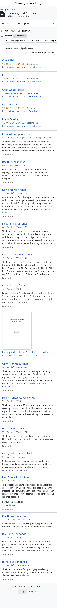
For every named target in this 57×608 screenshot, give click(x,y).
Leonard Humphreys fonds (17, 134)
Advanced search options (16, 23)
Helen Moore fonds (13, 428)
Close (15, 9)
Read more (49, 243)
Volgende (33, 591)
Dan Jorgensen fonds (14, 189)
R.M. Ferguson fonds (14, 533)
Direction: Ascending (45, 40)
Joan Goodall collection (15, 477)
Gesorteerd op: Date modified (19, 40)
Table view (20, 36)
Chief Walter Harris (13, 89)
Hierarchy (24, 31)
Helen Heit (8, 75)
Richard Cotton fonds (14, 561)
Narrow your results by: (28, 3)
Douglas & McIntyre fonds (17, 254)
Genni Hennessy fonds (15, 363)
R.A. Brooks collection (14, 516)
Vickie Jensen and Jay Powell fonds (25, 67)
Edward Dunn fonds (13, 285)
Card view (6, 36)
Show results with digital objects (39, 53)
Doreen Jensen (10, 104)
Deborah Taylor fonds (14, 223)
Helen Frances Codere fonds (18, 397)
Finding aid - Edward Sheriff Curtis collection (27, 352)
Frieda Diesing (10, 119)
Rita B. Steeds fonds (13, 161)
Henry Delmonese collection (18, 453)
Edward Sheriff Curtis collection (24, 355)
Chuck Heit (8, 60)
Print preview (8, 31)
